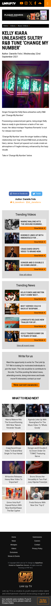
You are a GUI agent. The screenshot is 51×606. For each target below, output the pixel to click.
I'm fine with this (43, 601)
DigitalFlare (39, 563)
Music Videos (23, 26)
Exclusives (14, 552)
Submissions (37, 537)
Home (5, 26)
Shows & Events (14, 556)
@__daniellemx (33, 202)
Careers (37, 541)
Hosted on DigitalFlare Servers (19, 565)
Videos (13, 26)
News (14, 541)
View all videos (25, 275)
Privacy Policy (37, 549)
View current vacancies (25, 385)
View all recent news (25, 345)
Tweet (37, 194)
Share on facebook (19, 194)
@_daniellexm (17, 202)
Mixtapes (13, 545)
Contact (37, 545)
